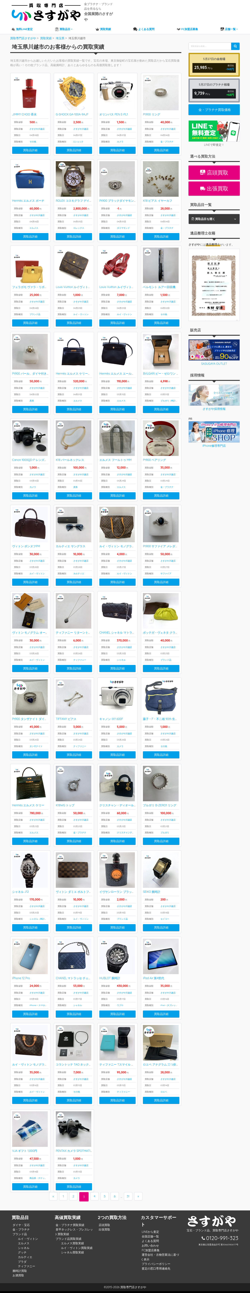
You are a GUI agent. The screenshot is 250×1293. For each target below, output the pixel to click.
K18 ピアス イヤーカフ (157, 195)
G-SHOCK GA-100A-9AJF (72, 107)
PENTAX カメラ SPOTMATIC (74, 1152)
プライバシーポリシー (155, 1265)
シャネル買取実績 (71, 1254)
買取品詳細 (30, 143)
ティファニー (79, 657)
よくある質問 (149, 1242)
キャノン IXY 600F (111, 717)
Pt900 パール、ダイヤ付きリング (33, 369)
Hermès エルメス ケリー (28, 804)
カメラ (120, 134)
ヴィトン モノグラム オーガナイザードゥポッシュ (44, 630)
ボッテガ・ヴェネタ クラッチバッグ (166, 630)
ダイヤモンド (123, 222)
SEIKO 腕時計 (151, 891)
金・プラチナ (167, 134)
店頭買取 (214, 165)
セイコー (165, 918)
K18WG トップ (65, 804)
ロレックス (78, 222)
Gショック (78, 134)
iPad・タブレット (169, 1005)
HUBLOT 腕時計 (109, 978)
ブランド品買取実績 (68, 1240)
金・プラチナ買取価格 (215, 102)
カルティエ (78, 570)
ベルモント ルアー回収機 (159, 282)
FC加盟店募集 (150, 1252)
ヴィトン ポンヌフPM (26, 543)
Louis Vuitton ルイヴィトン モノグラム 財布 (84, 282)
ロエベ (164, 1092)
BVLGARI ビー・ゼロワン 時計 (162, 369)
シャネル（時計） (38, 918)
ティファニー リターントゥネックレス (80, 630)
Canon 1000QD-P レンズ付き (31, 456)
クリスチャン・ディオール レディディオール (128, 804)
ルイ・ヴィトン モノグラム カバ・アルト (126, 543)
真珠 (32, 396)
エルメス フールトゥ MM (115, 456)
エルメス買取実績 (71, 1245)
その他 (33, 134)
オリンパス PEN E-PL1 (113, 107)
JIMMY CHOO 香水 (24, 107)
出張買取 (214, 181)
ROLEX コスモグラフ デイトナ (75, 195)
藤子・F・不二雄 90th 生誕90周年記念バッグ (172, 717)
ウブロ (120, 1005)
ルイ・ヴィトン (80, 309)
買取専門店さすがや (133, 1289)
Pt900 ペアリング (154, 456)
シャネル (121, 657)
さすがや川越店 (37, 122)
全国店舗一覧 (149, 1238)
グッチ (21, 1254)
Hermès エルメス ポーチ (28, 195)
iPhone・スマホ (37, 1005)
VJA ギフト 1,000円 (24, 1152)
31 (130, 1198)
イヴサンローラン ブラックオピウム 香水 (126, 891)
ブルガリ (165, 831)
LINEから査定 (149, 1233)
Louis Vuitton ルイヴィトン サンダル (123, 282)
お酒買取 (17, 1277)
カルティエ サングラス (70, 543)
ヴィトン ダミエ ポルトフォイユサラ (79, 891)
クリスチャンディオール (129, 831)
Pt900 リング (151, 107)
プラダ (21, 1263)
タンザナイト (36, 744)
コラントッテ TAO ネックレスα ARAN (80, 1065)
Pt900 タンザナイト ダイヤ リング (34, 717)
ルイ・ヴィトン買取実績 (76, 1249)
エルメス (34, 222)
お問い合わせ (149, 1247)
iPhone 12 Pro (21, 978)
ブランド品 (35, 309)
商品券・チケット (38, 1180)
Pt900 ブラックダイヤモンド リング (122, 195)
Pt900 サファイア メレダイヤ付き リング (169, 543)
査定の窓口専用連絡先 (155, 1270)
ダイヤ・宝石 (20, 1227)
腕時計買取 (19, 1272)
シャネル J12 (20, 891)
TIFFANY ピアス (66, 717)
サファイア (166, 570)
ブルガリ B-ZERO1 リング (159, 804)
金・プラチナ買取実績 (69, 1227)
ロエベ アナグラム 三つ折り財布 (164, 1065)
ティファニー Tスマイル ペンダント (122, 1065)
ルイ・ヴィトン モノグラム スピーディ (37, 1065)
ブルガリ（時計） (169, 396)
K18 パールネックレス (70, 456)
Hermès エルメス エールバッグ (119, 369)
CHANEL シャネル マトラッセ (118, 630)
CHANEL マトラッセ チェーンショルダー (82, 978)
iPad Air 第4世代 (153, 978)
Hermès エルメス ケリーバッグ (76, 369)
